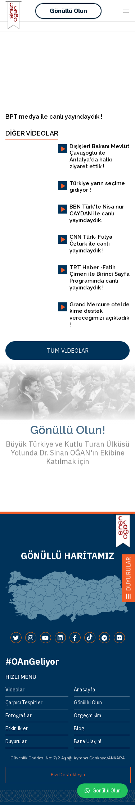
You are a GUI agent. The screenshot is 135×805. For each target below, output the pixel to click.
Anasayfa (84, 689)
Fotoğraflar (18, 715)
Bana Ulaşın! (87, 741)
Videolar (14, 689)
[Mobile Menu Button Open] (126, 11)
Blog (79, 728)
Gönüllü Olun (68, 11)
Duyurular (16, 741)
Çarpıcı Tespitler (23, 702)
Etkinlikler (16, 728)
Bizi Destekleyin (68, 775)
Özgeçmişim (87, 715)
